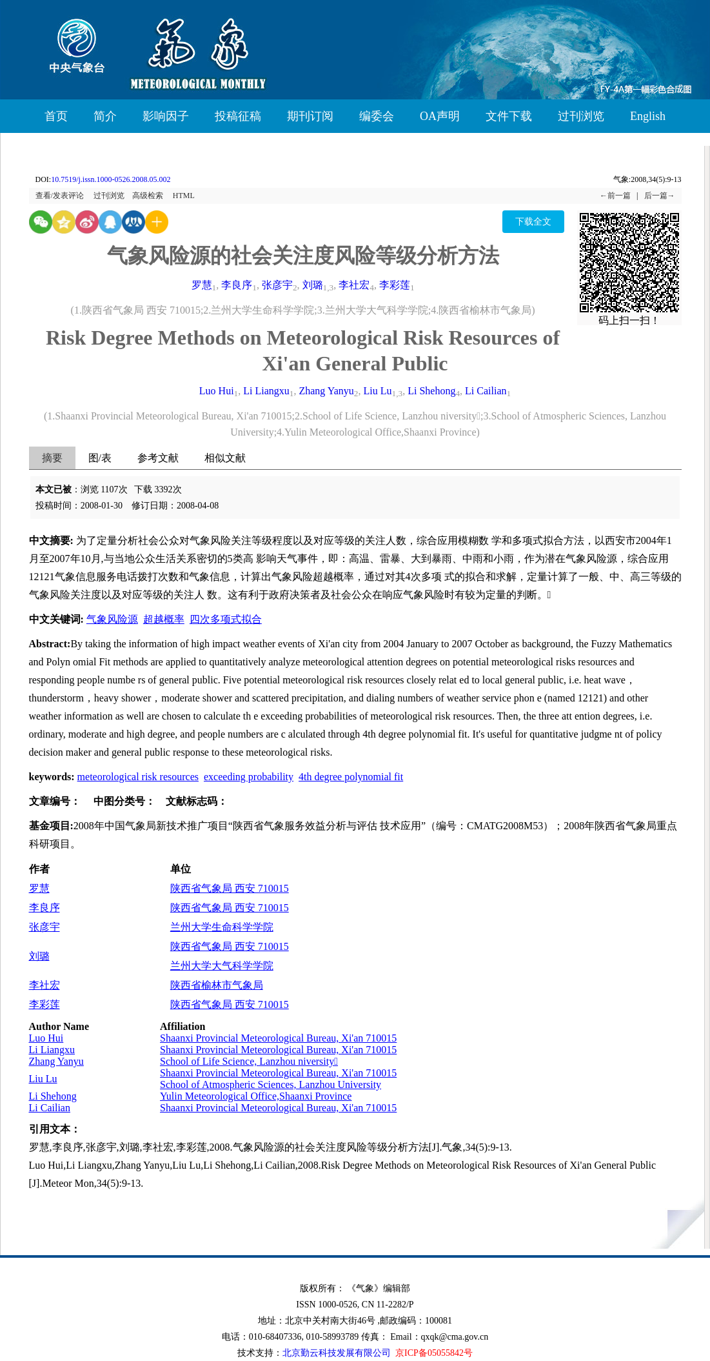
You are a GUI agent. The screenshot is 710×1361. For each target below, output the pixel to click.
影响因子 (166, 116)
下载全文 (533, 222)
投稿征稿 (238, 116)
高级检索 (147, 195)
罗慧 (202, 284)
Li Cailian (485, 390)
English (648, 116)
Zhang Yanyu (326, 390)
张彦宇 (277, 284)
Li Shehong (431, 390)
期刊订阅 (310, 116)
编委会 (376, 116)
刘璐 (312, 284)
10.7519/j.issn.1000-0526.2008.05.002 (110, 179)
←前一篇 (615, 195)
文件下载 (509, 116)
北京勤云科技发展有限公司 (336, 1353)
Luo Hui (216, 390)
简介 (105, 116)
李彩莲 (394, 284)
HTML (184, 195)
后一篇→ (659, 195)
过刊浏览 (581, 116)
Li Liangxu (266, 390)
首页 (56, 116)
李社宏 (354, 284)
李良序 (236, 284)
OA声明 (440, 116)
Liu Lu (378, 390)
